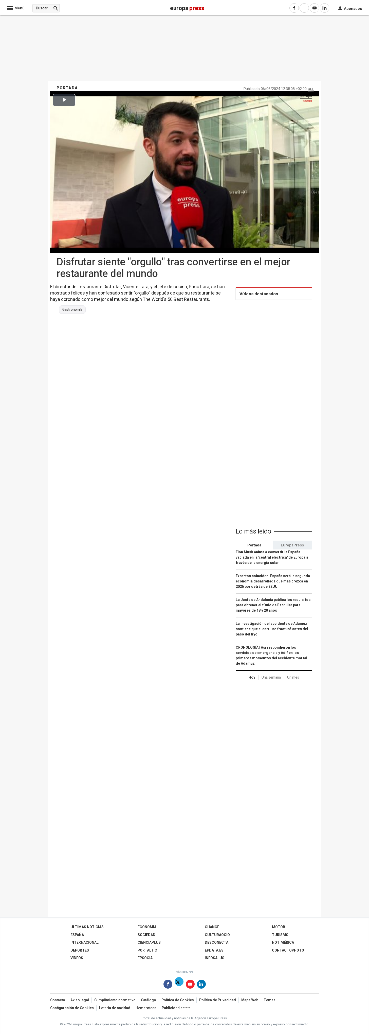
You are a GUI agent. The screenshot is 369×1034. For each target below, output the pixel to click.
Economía (147, 927)
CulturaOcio (217, 935)
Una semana (271, 677)
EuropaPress (292, 545)
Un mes (293, 677)
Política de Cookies (177, 1000)
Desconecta (216, 942)
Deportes (79, 950)
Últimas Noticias (87, 927)
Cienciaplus (149, 942)
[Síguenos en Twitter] (179, 985)
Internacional (84, 942)
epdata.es (214, 950)
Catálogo (148, 1000)
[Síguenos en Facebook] (168, 985)
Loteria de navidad (114, 1008)
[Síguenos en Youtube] (190, 985)
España (77, 935)
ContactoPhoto (288, 950)
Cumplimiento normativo (115, 1000)
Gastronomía (72, 309)
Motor (278, 927)
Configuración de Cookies (72, 1008)
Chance (212, 927)
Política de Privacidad (217, 1000)
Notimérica (283, 942)
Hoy (252, 677)
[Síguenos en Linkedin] (201, 985)
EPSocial (146, 958)
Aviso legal (79, 1000)
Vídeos (76, 958)
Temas (269, 1000)
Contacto (57, 1000)
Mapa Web (249, 1000)
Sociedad (146, 935)
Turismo (280, 935)
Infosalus (214, 958)
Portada (254, 545)
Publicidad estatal (177, 1008)
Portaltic (147, 950)
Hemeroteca (146, 1008)
